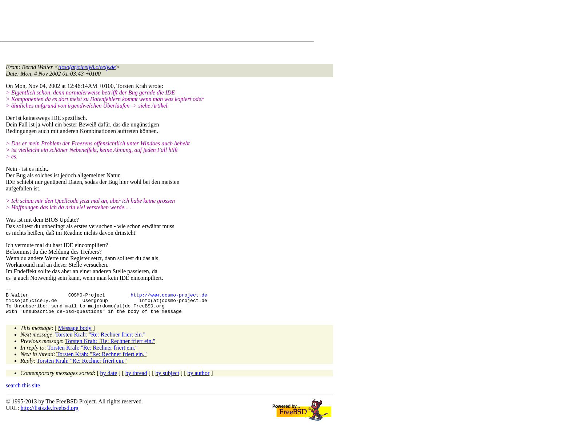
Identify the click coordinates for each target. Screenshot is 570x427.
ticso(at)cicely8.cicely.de (87, 67)
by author (198, 378)
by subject (167, 378)
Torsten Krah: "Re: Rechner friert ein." (100, 340)
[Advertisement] (138, 22)
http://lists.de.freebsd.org (49, 413)
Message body (75, 333)
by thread (136, 378)
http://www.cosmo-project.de (169, 297)
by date (108, 378)
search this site (23, 391)
